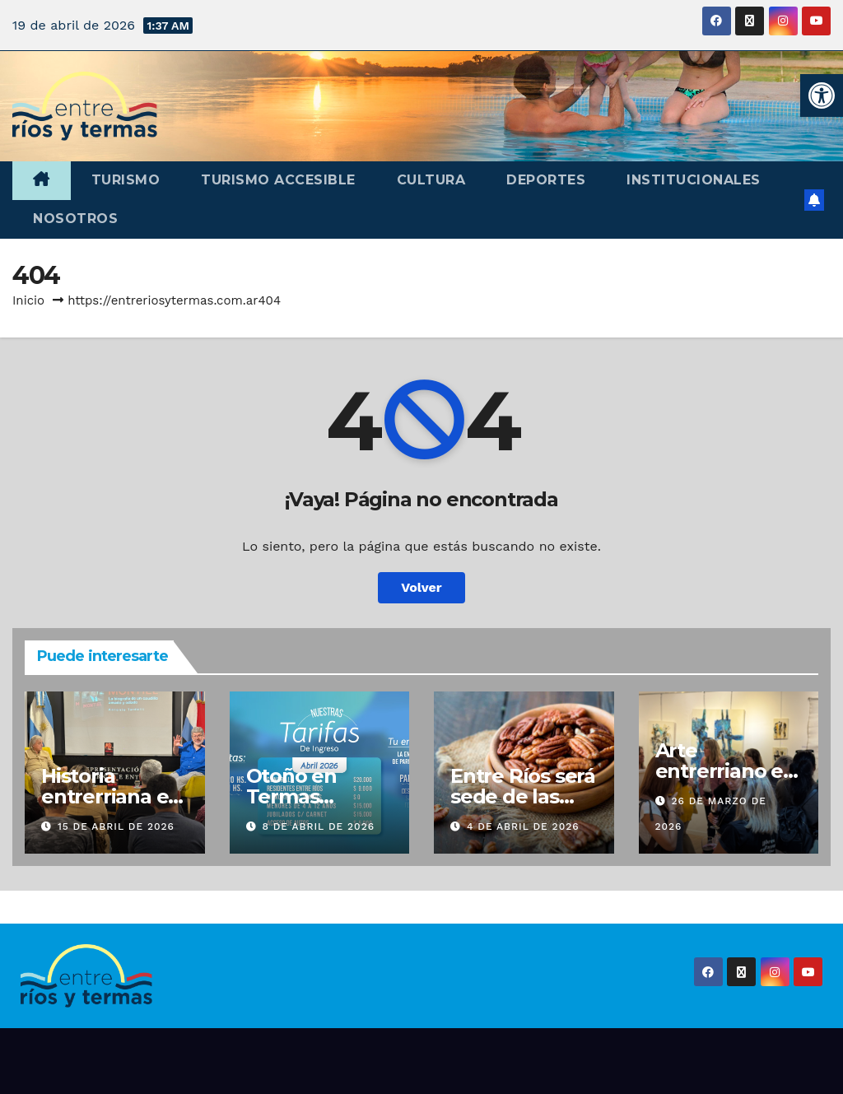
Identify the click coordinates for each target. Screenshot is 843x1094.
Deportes (545, 180)
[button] (821, 95)
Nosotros (75, 218)
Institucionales (693, 180)
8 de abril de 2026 (318, 826)
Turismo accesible (278, 180)
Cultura (431, 180)
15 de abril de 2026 (116, 826)
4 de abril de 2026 (523, 826)
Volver (421, 587)
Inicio (28, 300)
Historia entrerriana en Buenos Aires (111, 796)
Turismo (126, 180)
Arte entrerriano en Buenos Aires (725, 770)
